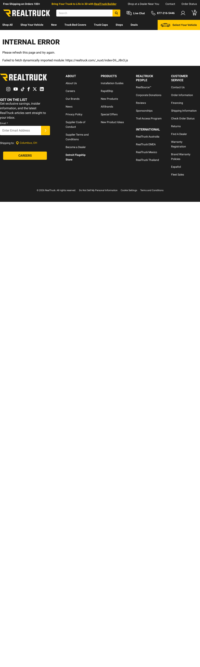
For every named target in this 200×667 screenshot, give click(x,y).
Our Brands (72, 98)
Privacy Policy (74, 114)
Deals (134, 24)
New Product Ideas (112, 122)
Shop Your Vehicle (32, 24)
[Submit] (45, 130)
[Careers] (25, 156)
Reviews (141, 102)
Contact (170, 3)
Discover (7, 34)
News (69, 106)
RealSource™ (143, 87)
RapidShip (107, 91)
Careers (70, 91)
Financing (177, 102)
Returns (176, 126)
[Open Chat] (136, 13)
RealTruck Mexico (146, 152)
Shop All (7, 24)
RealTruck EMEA (146, 144)
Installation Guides (112, 83)
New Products (109, 98)
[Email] (20, 130)
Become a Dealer (76, 147)
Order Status (189, 3)
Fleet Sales (177, 174)
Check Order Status (183, 118)
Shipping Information (184, 110)
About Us (71, 83)
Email (4, 123)
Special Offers (109, 114)
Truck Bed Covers (75, 24)
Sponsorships (144, 110)
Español (176, 166)
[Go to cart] (194, 13)
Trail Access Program (149, 118)
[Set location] (26, 143)
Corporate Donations (148, 95)
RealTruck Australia (147, 136)
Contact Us (178, 87)
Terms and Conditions (151, 190)
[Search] (88, 13)
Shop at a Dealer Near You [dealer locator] (143, 3)
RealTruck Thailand (147, 159)
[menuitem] (7, 25)
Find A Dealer (179, 134)
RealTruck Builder (105, 3)
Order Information (182, 95)
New (54, 24)
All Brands (107, 106)
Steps (119, 24)
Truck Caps (101, 24)
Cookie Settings (129, 190)
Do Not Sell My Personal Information (98, 190)
